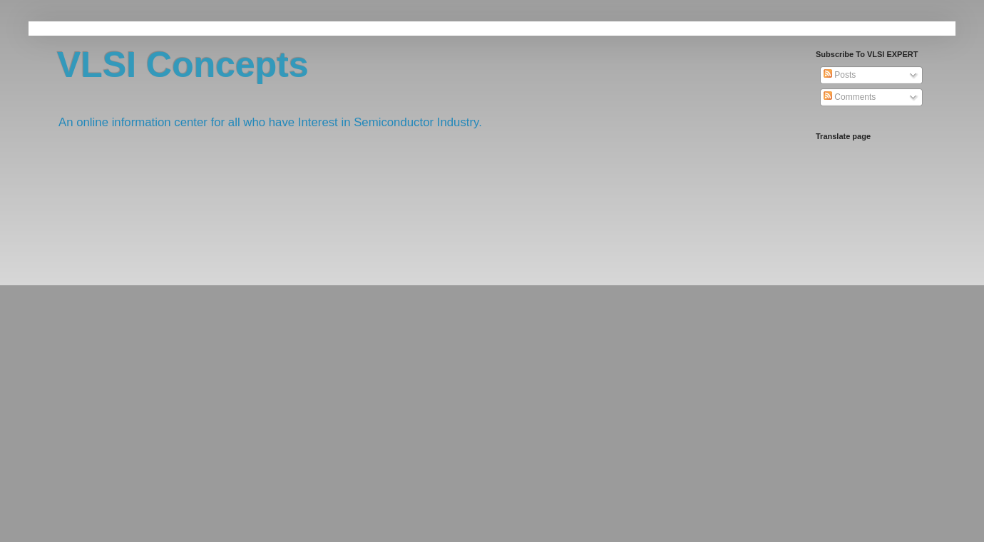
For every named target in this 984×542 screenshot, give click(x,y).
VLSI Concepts (183, 65)
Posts (840, 75)
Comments (850, 97)
